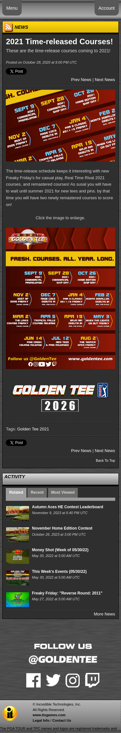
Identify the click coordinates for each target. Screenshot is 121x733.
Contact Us (61, 720)
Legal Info (41, 720)
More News (104, 614)
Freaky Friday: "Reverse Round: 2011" (67, 593)
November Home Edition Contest (62, 528)
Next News (105, 79)
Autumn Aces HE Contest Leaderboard (67, 507)
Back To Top (105, 460)
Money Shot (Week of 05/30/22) (60, 550)
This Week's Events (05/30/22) (59, 571)
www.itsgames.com (49, 715)
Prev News (81, 79)
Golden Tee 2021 (33, 429)
